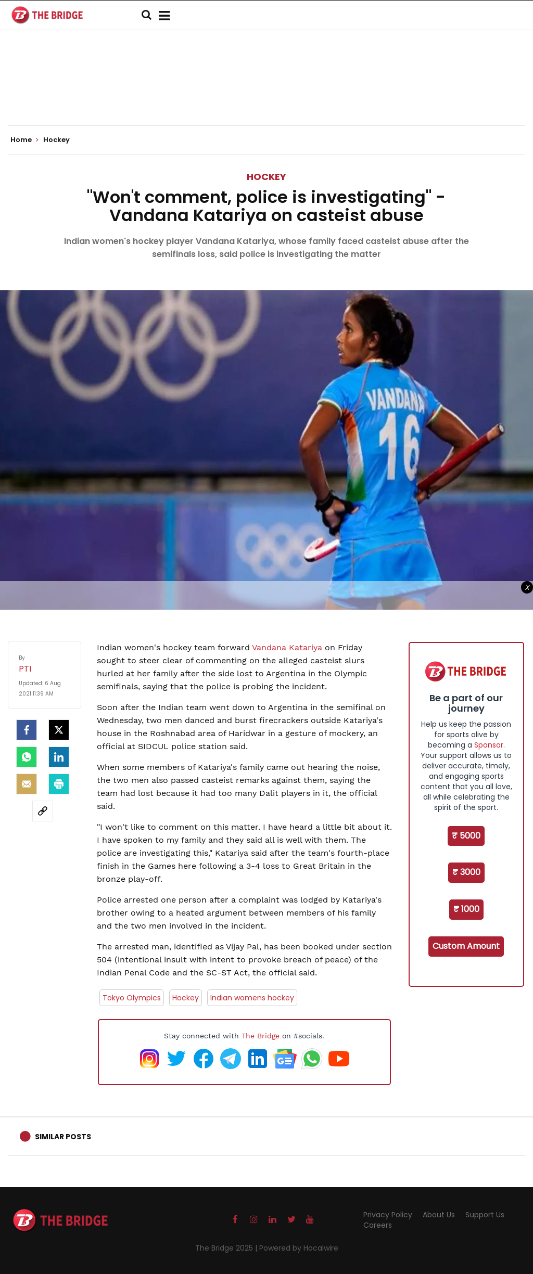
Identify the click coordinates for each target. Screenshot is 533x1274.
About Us (439, 1214)
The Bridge (261, 1036)
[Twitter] (58, 729)
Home (24, 140)
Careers (377, 1225)
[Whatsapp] (26, 757)
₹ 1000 (466, 909)
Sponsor (488, 745)
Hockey (266, 176)
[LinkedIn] (58, 757)
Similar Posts (63, 1136)
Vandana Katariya (287, 647)
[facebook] (26, 729)
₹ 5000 (466, 836)
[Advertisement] (266, 94)
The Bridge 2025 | (227, 1248)
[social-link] (42, 811)
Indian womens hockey (252, 998)
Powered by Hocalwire (298, 1248)
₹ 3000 (466, 872)
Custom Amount (466, 946)
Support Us (484, 1214)
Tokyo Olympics (132, 998)
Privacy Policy (387, 1214)
